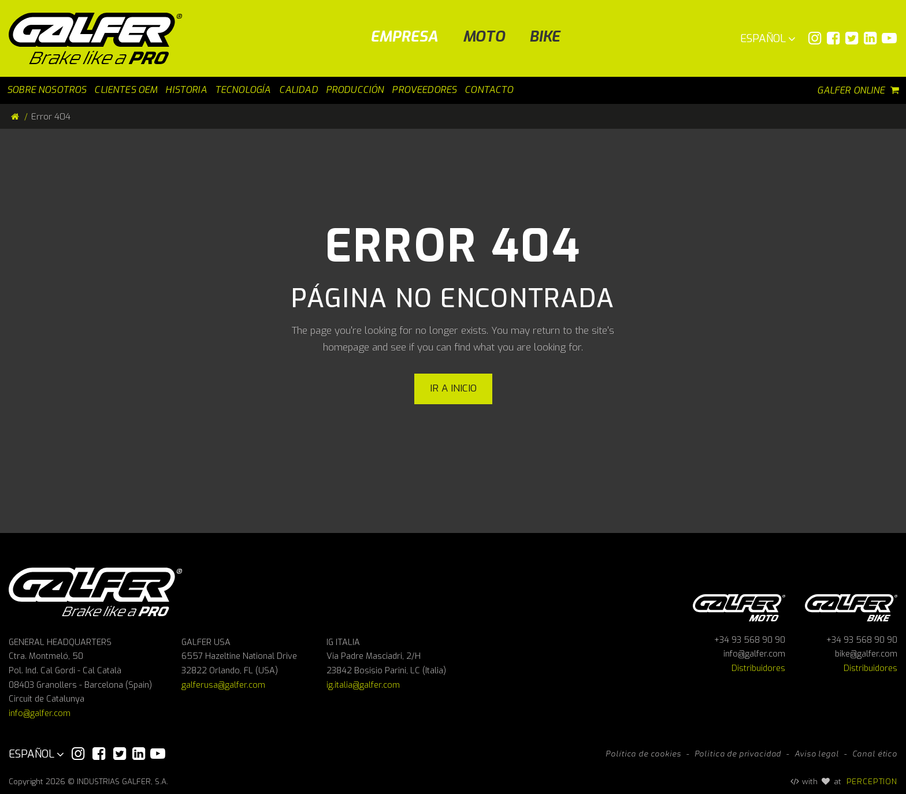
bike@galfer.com (866, 653)
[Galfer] (100, 38)
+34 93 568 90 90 (749, 640)
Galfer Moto (739, 606)
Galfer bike (851, 606)
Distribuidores (758, 668)
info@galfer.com (39, 713)
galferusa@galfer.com (223, 685)
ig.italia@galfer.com (363, 685)
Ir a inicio (453, 388)
